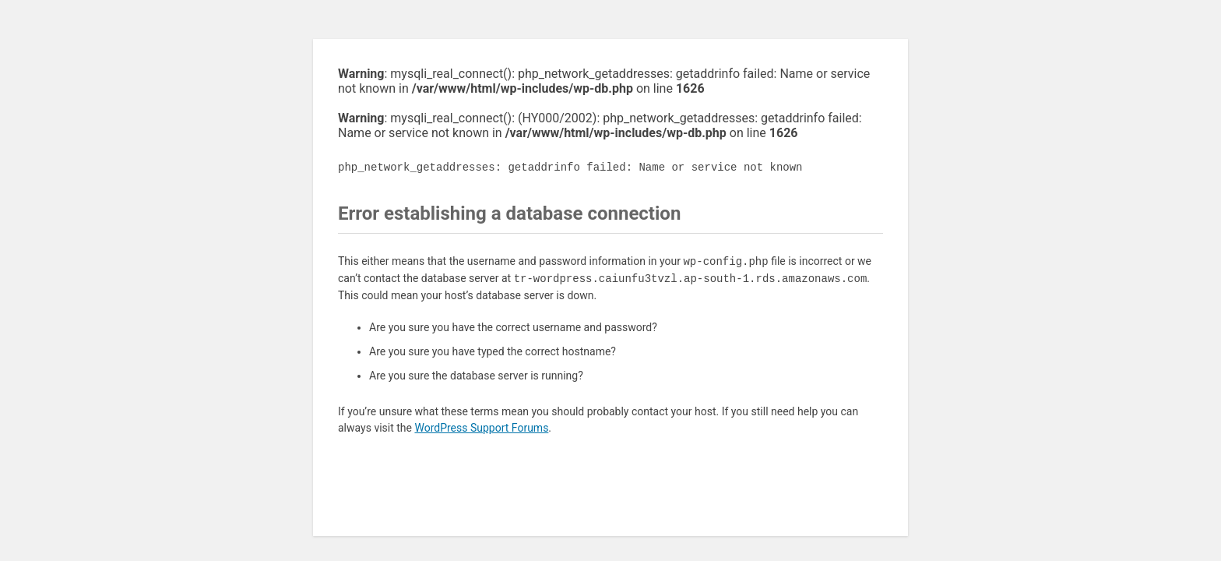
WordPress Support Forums (481, 428)
